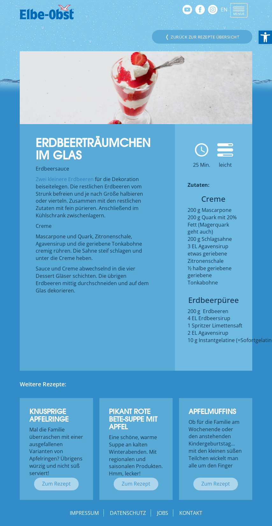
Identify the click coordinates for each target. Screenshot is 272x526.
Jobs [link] (162, 512)
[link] (265, 37)
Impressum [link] (84, 512)
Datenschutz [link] (128, 512)
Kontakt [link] (190, 512)
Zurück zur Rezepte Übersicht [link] (202, 36)
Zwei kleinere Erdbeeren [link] (65, 179)
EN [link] (224, 9)
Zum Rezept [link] (56, 483)
